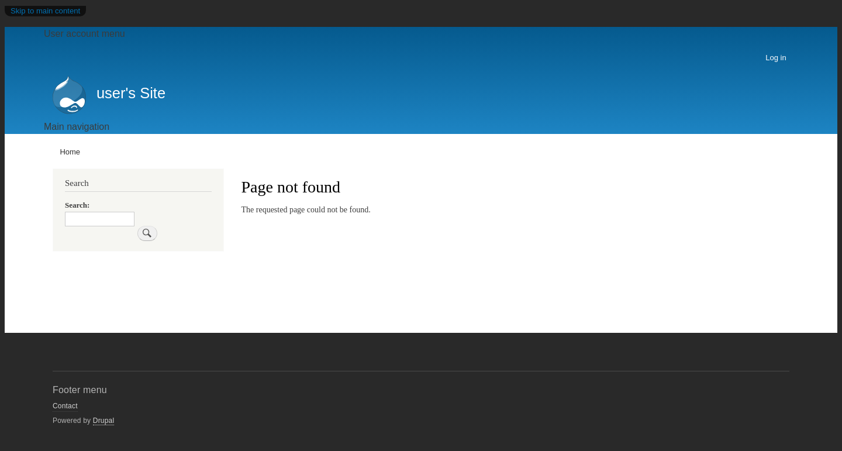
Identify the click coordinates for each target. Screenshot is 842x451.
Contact (65, 406)
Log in (775, 57)
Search (76, 205)
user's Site (130, 93)
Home (70, 151)
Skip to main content (45, 10)
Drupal (104, 420)
